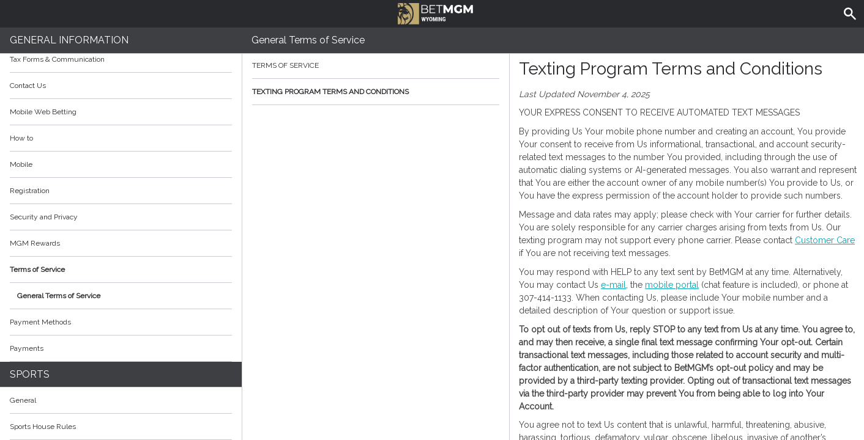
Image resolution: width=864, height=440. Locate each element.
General (23, 400)
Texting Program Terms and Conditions (375, 91)
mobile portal (672, 285)
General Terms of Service (58, 296)
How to (121, 138)
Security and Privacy (44, 217)
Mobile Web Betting (43, 112)
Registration (30, 190)
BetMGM (435, 12)
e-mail (613, 285)
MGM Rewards (35, 243)
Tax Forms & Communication (121, 59)
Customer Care (825, 240)
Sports (30, 374)
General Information (69, 40)
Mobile (21, 164)
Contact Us (28, 85)
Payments (121, 348)
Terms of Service (121, 269)
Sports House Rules (43, 426)
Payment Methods (121, 322)
